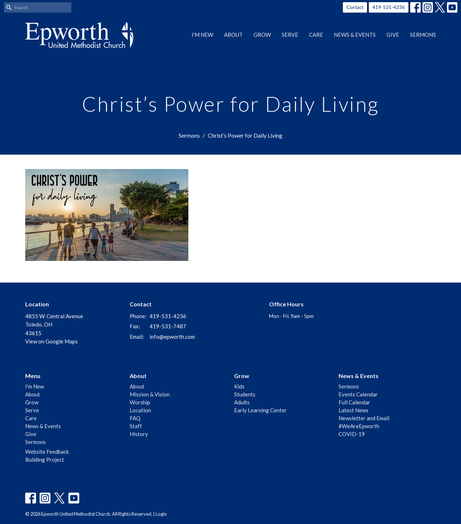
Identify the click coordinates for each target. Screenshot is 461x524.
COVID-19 (352, 434)
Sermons (423, 34)
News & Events (355, 34)
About (233, 34)
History (139, 434)
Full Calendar (354, 402)
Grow (262, 34)
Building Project (44, 459)
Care (316, 34)
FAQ (135, 418)
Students (244, 394)
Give (392, 34)
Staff (136, 426)
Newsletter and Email (364, 418)
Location (140, 410)
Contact (354, 7)
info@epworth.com (172, 336)
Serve (290, 34)
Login (161, 514)
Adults (242, 402)
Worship (140, 402)
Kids (239, 386)
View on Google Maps (51, 341)
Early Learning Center (260, 410)
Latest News (353, 410)
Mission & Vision (150, 394)
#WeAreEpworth (359, 426)
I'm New (202, 34)
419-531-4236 (388, 7)
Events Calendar (358, 394)
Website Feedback (47, 451)
